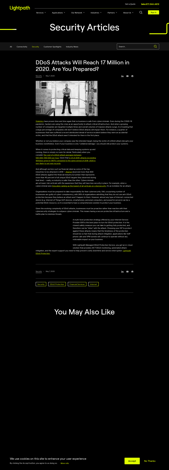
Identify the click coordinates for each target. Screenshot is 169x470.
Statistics (40, 121)
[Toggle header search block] (141, 12)
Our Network (76, 12)
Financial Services (77, 284)
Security (35, 46)
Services (39, 12)
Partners (111, 12)
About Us (127, 12)
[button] (45, 12)
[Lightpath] (20, 8)
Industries (95, 12)
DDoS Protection (57, 284)
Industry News (72, 46)
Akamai (68, 171)
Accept (132, 460)
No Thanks (149, 460)
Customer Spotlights (52, 46)
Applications (57, 12)
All (11, 46)
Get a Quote (130, 4)
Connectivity (22, 46)
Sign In (153, 12)
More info (65, 463)
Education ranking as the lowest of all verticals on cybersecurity (79, 185)
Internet (93, 284)
